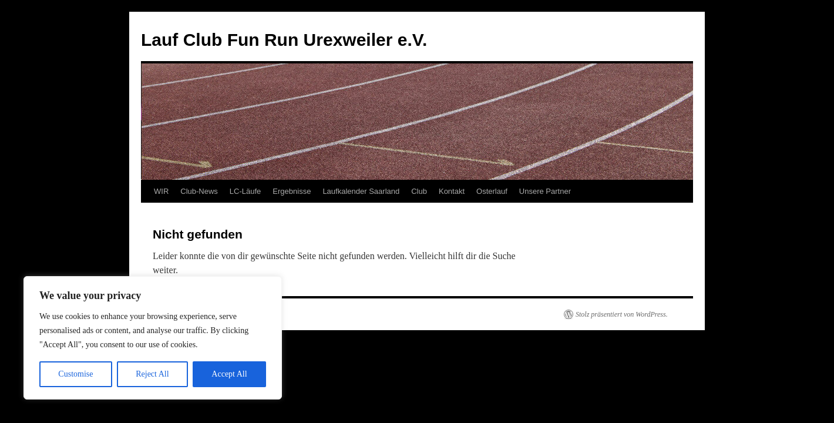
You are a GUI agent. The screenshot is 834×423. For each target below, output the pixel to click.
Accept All (229, 374)
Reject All (152, 374)
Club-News (199, 191)
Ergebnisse (292, 191)
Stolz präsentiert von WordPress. (622, 314)
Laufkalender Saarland (360, 191)
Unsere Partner (545, 191)
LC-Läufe (245, 191)
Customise (75, 374)
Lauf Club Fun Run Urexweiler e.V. (284, 39)
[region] (152, 338)
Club (419, 191)
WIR (161, 191)
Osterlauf (491, 191)
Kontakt (452, 191)
